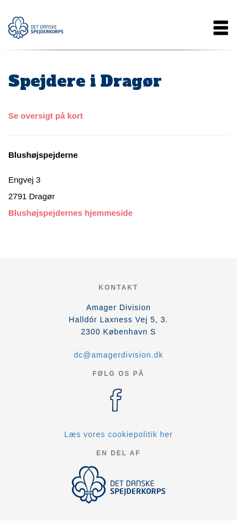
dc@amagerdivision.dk (119, 354)
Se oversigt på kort (45, 115)
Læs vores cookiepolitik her (118, 434)
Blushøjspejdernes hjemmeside (70, 212)
